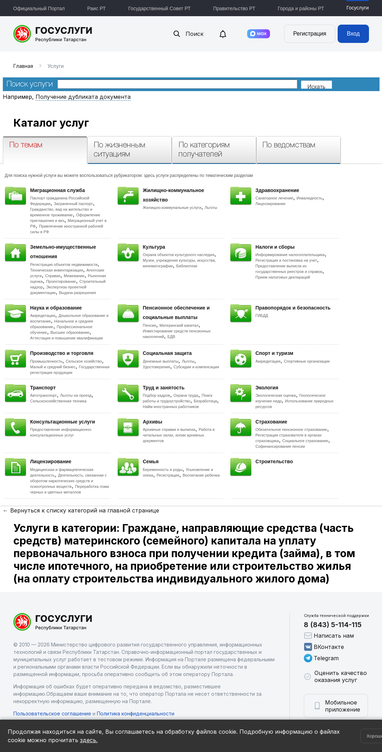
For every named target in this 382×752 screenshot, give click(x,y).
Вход (353, 34)
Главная (23, 66)
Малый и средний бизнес (53, 367)
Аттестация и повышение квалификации (66, 338)
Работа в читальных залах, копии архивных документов (179, 435)
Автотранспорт (43, 395)
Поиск (188, 34)
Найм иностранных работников (171, 406)
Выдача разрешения (77, 293)
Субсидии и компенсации (196, 367)
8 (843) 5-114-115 (333, 624)
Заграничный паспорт (73, 204)
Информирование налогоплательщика (290, 255)
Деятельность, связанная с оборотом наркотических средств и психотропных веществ (68, 481)
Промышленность (46, 361)
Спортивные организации (307, 361)
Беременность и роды (162, 469)
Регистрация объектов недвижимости (64, 264)
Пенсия (149, 325)
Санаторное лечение (274, 198)
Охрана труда (186, 395)
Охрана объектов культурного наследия (178, 255)
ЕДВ (171, 336)
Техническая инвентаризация (56, 270)
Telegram (321, 658)
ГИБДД (262, 315)
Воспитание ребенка (201, 475)
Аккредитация (42, 315)
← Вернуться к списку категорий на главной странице (81, 510)
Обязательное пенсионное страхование (291, 429)
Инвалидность (309, 198)
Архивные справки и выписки (169, 429)
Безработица (205, 401)
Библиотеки (187, 266)
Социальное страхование (305, 441)
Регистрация (309, 34)
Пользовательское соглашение (52, 713)
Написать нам (329, 635)
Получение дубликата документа (83, 96)
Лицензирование (271, 204)
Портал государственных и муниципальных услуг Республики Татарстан (53, 34)
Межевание (74, 276)
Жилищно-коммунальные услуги (172, 207)
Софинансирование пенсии (280, 446)
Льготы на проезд (76, 395)
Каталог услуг (51, 122)
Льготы (211, 207)
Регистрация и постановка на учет (286, 260)
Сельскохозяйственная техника (58, 401)
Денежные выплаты (161, 361)
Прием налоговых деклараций (283, 277)
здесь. (89, 740)
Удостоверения (156, 367)
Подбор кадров (156, 395)
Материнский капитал (179, 325)
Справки (52, 276)
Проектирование (61, 281)
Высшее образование (69, 332)
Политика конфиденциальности (135, 713)
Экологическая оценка (276, 395)
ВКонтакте (324, 647)
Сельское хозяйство (84, 361)
